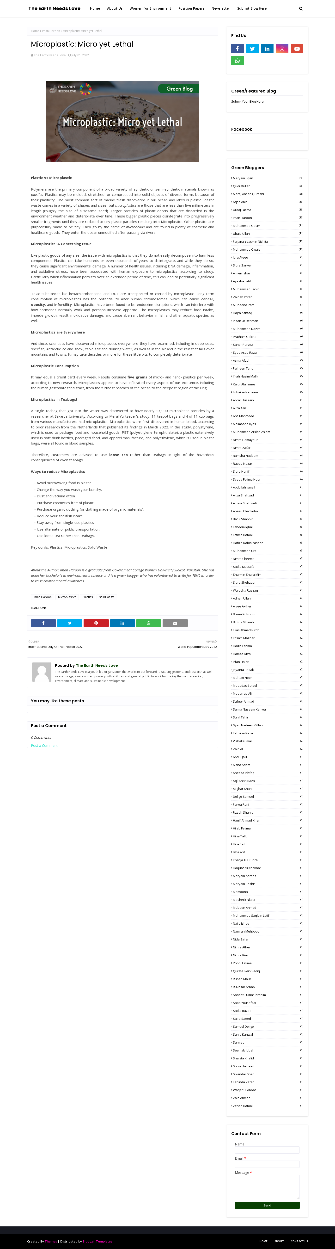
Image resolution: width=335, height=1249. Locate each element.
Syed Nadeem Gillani (268, 725)
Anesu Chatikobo (268, 511)
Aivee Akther (268, 606)
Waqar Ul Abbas (268, 1090)
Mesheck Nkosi (268, 899)
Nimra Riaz (268, 955)
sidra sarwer (268, 265)
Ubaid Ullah (268, 233)
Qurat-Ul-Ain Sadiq (268, 971)
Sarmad (268, 1042)
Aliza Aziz (268, 408)
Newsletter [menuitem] (221, 8)
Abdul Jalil (268, 757)
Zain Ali (268, 749)
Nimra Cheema (268, 558)
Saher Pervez (268, 344)
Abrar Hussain (268, 400)
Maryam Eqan (268, 178)
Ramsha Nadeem (268, 455)
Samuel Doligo (268, 1026)
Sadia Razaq (268, 1010)
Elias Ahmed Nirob (268, 630)
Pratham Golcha (268, 336)
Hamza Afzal (268, 654)
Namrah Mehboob (268, 931)
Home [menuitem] (95, 8)
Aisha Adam (268, 765)
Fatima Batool (268, 535)
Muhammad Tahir (268, 289)
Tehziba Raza (268, 733)
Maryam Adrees (268, 876)
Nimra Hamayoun (268, 440)
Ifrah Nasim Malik (268, 376)
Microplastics (67, 597)
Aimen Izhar (268, 273)
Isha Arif (268, 852)
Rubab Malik (268, 979)
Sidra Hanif (268, 471)
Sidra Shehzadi (268, 582)
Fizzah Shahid (268, 812)
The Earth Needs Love (54, 8)
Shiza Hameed (268, 1066)
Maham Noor (268, 677)
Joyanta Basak (268, 670)
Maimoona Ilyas (268, 424)
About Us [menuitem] (114, 8)
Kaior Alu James (268, 384)
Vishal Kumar (268, 741)
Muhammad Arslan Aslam (268, 432)
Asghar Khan (268, 788)
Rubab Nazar (268, 463)
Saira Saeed (268, 1018)
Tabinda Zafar (268, 1082)
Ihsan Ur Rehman (268, 321)
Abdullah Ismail (268, 487)
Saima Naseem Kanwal (268, 709)
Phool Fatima (268, 963)
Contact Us (299, 1241)
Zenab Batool (268, 1106)
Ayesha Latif (268, 281)
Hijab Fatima (268, 828)
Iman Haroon (51, 31)
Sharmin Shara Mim (268, 574)
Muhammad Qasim (268, 225)
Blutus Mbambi (268, 622)
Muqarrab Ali (268, 693)
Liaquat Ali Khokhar (268, 868)
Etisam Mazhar (268, 638)
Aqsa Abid (268, 202)
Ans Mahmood (268, 416)
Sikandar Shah (268, 1074)
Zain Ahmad (268, 1098)
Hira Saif (268, 844)
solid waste (107, 597)
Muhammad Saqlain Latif (268, 915)
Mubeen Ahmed (268, 907)
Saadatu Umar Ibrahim (268, 995)
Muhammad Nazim (268, 329)
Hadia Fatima (268, 646)
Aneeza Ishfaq (268, 773)
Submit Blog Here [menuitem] (252, 8)
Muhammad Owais (268, 249)
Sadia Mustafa (268, 566)
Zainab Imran (268, 297)
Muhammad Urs (268, 551)
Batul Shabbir (268, 519)
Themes (51, 1241)
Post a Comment (44, 745)
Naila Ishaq (268, 923)
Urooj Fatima (268, 210)
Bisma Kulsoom (268, 614)
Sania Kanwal (268, 1034)
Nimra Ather (268, 947)
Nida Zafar (268, 939)
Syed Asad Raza (268, 352)
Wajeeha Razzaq (268, 590)
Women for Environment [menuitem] (150, 8)
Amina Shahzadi (268, 503)
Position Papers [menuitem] (191, 8)
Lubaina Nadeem (268, 392)
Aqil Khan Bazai (268, 781)
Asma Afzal (268, 360)
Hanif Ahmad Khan (268, 820)
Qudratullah (268, 186)
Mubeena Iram (268, 305)
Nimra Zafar (268, 447)
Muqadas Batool (268, 685)
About (279, 1241)
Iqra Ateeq (268, 257)
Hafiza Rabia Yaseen (268, 543)
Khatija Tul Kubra (268, 860)
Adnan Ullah (268, 598)
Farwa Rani (268, 804)
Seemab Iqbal (268, 1050)
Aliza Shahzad (268, 495)
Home (35, 31)
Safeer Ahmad (268, 701)
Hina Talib (268, 836)
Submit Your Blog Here (247, 101)
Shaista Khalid (268, 1058)
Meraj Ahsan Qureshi (268, 194)
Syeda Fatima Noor (268, 479)
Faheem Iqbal (268, 527)
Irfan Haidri (268, 662)
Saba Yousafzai (268, 1003)
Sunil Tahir (268, 717)
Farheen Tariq (268, 368)
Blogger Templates (97, 1241)
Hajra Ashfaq (268, 313)
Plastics (88, 597)
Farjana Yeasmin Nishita (268, 241)
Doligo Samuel (268, 796)
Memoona (268, 892)
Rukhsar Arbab (268, 987)
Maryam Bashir (268, 884)
